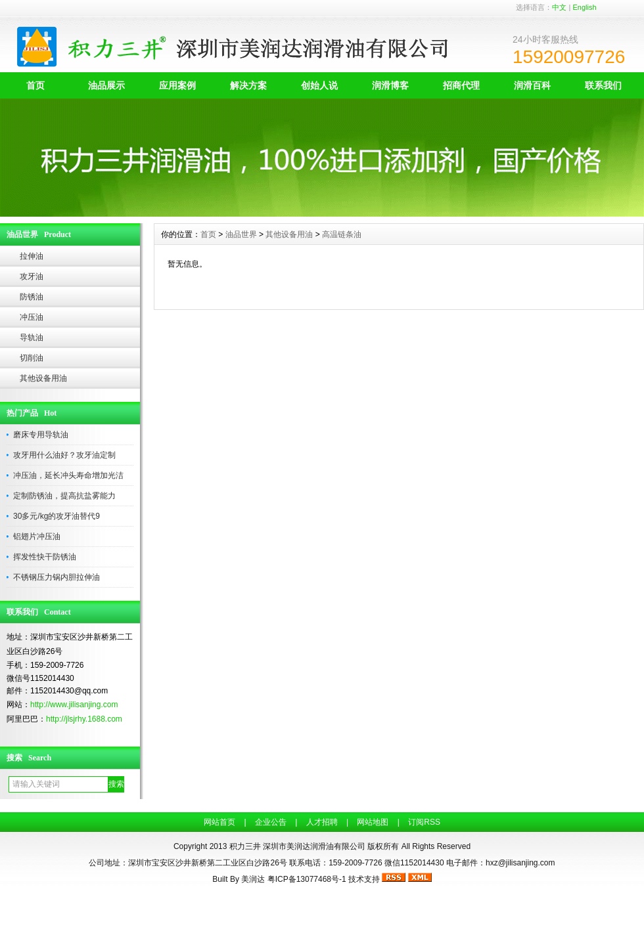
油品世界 (241, 234)
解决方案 (248, 85)
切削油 (31, 357)
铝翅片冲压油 (36, 536)
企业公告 (271, 822)
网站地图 (372, 822)
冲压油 (31, 317)
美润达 (253, 879)
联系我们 (603, 85)
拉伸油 (31, 256)
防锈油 (31, 296)
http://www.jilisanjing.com (74, 704)
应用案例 (177, 85)
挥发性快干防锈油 (44, 556)
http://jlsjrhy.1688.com (84, 719)
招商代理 (461, 85)
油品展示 (106, 85)
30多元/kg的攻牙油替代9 (56, 516)
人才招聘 (322, 822)
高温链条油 (341, 234)
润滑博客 (390, 85)
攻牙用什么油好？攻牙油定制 (64, 455)
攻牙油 (31, 276)
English (584, 7)
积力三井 (245, 846)
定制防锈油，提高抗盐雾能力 (64, 495)
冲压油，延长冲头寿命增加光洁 (68, 475)
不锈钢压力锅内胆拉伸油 (56, 577)
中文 (559, 7)
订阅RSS (424, 822)
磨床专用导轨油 (40, 434)
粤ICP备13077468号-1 (306, 879)
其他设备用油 (43, 378)
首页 (35, 85)
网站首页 (219, 822)
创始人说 (319, 85)
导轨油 (31, 337)
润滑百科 (532, 85)
